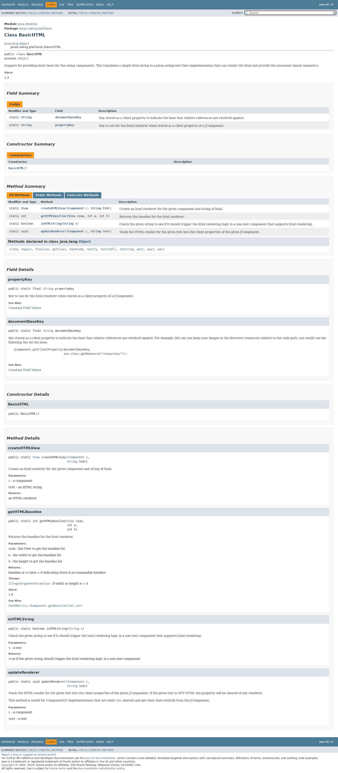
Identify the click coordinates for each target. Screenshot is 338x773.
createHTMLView (53, 208)
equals (26, 249)
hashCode (76, 249)
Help (110, 4)
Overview (8, 4)
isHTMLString (51, 223)
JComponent (75, 208)
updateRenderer (53, 231)
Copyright (8, 765)
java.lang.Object (16, 43)
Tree (70, 4)
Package (37, 4)
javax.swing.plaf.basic (35, 28)
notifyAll (108, 249)
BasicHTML (16, 168)
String (26, 117)
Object (23, 58)
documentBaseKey (68, 117)
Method (57, 13)
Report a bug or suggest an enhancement (29, 754)
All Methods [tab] (19, 195)
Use (61, 4)
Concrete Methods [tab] (83, 195)
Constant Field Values (24, 308)
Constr (44, 13)
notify (92, 249)
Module (23, 4)
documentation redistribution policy (101, 768)
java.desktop (27, 24)
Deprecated (84, 4)
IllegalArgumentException (29, 583)
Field (32, 13)
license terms (57, 768)
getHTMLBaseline (54, 216)
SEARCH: (237, 12)
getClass (59, 249)
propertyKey (64, 125)
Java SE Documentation (100, 758)
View (24, 208)
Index (100, 4)
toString (126, 249)
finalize (42, 249)
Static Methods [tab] (48, 195)
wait (140, 249)
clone (13, 249)
